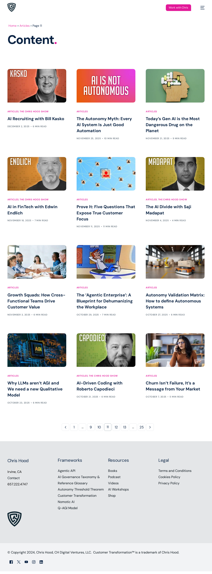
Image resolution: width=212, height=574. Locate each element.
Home (12, 26)
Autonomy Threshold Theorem (81, 492)
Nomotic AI (66, 504)
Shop (112, 498)
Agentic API (66, 473)
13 (124, 430)
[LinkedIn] (41, 564)
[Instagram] (33, 564)
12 (116, 430)
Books (112, 473)
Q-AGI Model (68, 511)
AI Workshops (118, 492)
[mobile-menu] (200, 7)
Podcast (114, 479)
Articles (25, 26)
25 (142, 430)
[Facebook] (11, 564)
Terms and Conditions (175, 473)
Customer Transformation (77, 498)
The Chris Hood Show (34, 111)
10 (99, 430)
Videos (113, 486)
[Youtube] (26, 564)
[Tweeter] (19, 564)
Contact (13, 481)
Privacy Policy (168, 486)
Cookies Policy (169, 479)
